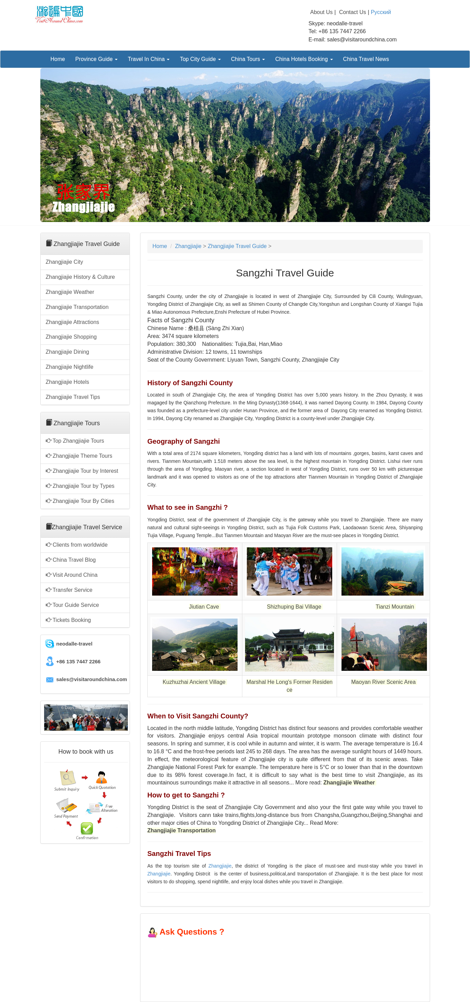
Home (58, 59)
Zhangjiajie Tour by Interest (82, 471)
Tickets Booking (68, 620)
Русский (381, 12)
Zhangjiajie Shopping (71, 337)
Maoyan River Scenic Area (383, 682)
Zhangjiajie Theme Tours (79, 456)
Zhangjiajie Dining (67, 352)
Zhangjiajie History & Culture (80, 277)
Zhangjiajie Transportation (77, 307)
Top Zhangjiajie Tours (75, 441)
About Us (321, 12)
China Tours (248, 59)
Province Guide (96, 59)
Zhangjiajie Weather (70, 292)
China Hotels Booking (304, 59)
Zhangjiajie (188, 246)
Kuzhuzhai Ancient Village (195, 682)
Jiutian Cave (205, 607)
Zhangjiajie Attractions (72, 322)
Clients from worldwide (77, 545)
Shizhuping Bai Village (294, 607)
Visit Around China (72, 575)
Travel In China (149, 59)
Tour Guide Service (72, 605)
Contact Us (352, 12)
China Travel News (366, 59)
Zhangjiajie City (64, 262)
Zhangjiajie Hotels (67, 382)
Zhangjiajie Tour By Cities (80, 501)
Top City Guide (200, 59)
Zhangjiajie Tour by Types (80, 486)
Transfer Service (69, 590)
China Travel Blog (71, 560)
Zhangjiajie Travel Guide (237, 246)
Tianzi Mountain (395, 607)
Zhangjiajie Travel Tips (73, 397)
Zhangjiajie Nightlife (70, 367)
